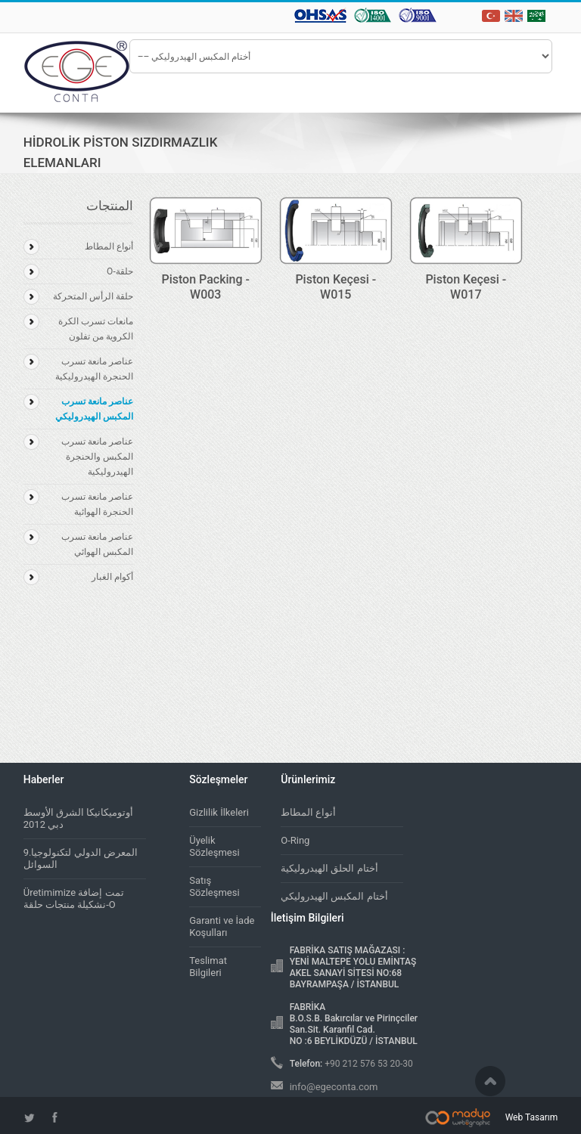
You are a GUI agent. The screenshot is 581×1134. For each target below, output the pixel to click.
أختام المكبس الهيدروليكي (334, 896)
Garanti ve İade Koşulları (221, 926)
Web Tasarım (531, 1117)
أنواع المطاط (109, 246)
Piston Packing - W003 (205, 287)
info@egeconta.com (334, 1086)
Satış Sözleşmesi (214, 886)
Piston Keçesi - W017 (465, 287)
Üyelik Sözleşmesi (214, 846)
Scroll (490, 1081)
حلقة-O (120, 271)
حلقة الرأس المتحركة (93, 296)
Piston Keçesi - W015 (335, 287)
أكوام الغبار (112, 577)
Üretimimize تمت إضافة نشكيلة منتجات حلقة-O (73, 898)
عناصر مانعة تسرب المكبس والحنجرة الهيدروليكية (97, 456)
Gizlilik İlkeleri (219, 812)
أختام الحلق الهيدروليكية (329, 868)
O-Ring (295, 840)
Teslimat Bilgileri (208, 966)
